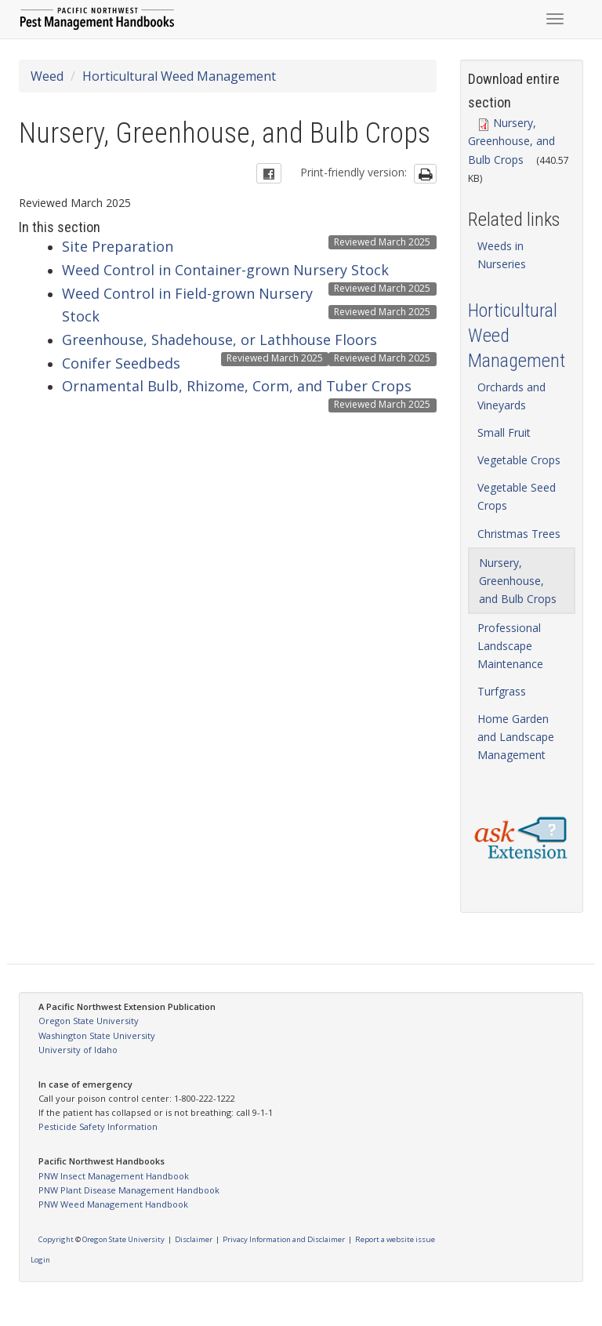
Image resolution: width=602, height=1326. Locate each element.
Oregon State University (88, 1020)
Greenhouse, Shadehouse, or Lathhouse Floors (219, 339)
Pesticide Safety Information (98, 1126)
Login (40, 1260)
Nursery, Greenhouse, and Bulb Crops (511, 140)
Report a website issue (395, 1239)
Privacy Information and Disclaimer (284, 1239)
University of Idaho (78, 1049)
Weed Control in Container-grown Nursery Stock (225, 269)
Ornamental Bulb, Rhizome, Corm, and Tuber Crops (237, 385)
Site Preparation (117, 246)
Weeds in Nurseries (501, 254)
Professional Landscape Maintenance (510, 645)
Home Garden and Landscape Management (515, 736)
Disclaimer (193, 1239)
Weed (47, 76)
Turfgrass (501, 691)
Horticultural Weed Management (179, 76)
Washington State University (96, 1035)
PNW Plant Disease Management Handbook (128, 1190)
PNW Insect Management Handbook (113, 1176)
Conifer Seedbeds (121, 363)
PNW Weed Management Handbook (113, 1204)
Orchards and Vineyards (511, 396)
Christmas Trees (518, 533)
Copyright (56, 1239)
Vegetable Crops (518, 459)
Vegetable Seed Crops (516, 496)
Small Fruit (504, 432)
